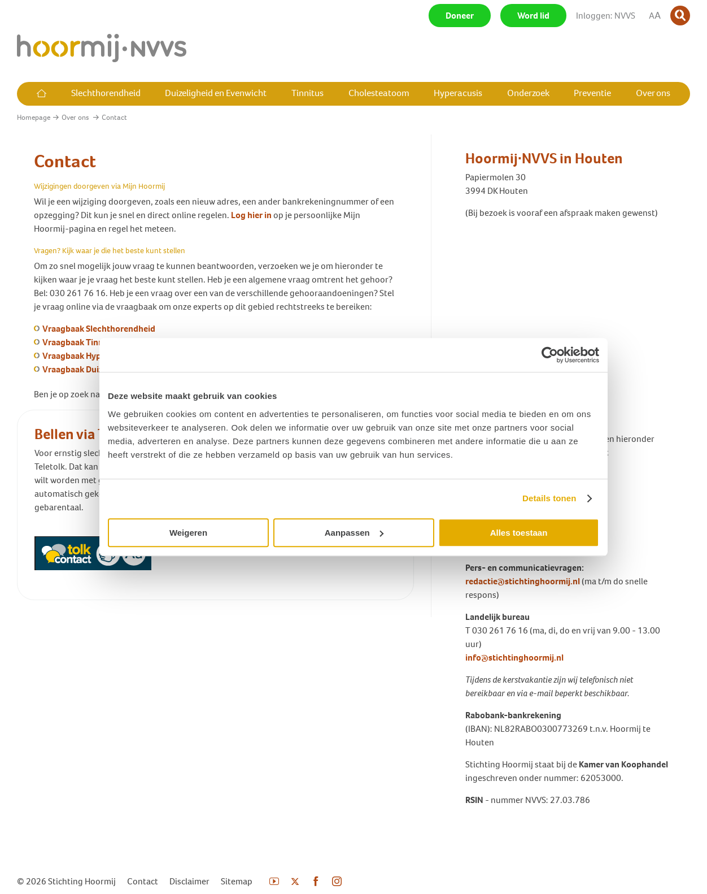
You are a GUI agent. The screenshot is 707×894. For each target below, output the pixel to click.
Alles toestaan (519, 532)
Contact (142, 881)
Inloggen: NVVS (605, 15)
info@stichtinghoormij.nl (514, 657)
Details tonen (549, 498)
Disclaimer (189, 881)
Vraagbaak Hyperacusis (87, 356)
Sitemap (236, 881)
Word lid (533, 15)
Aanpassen (354, 532)
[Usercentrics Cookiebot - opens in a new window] (549, 354)
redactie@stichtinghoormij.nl (522, 581)
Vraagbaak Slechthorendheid (98, 329)
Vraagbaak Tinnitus (80, 342)
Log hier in (251, 215)
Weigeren (188, 532)
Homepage (33, 117)
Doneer (460, 15)
